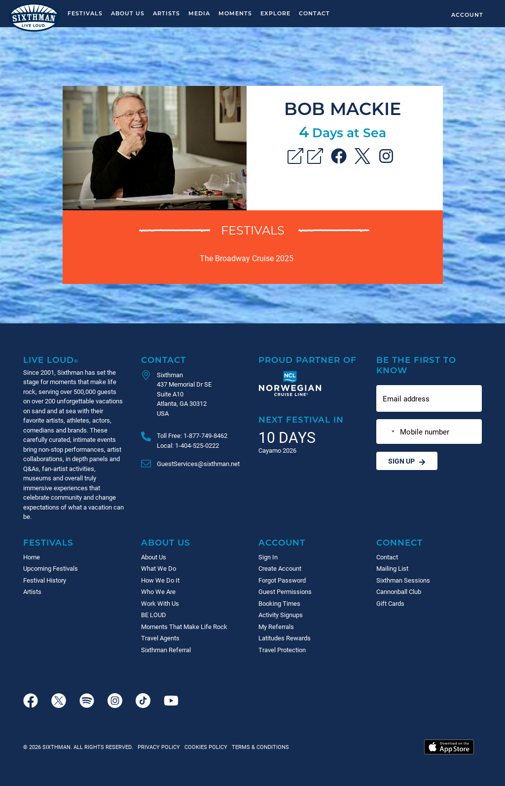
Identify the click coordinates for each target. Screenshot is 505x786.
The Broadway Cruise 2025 (246, 258)
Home (31, 556)
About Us (127, 13)
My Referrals (276, 626)
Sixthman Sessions (403, 580)
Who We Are (158, 591)
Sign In (268, 556)
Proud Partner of (307, 359)
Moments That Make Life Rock (184, 626)
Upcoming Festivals (50, 568)
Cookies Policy (204, 746)
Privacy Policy (159, 746)
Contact (314, 13)
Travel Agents (160, 637)
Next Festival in (301, 419)
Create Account (279, 568)
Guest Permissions (285, 591)
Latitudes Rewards (284, 637)
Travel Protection (282, 649)
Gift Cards (390, 603)
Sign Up (407, 461)
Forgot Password (282, 580)
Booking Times (279, 603)
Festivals (85, 13)
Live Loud (50, 359)
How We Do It (160, 580)
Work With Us (160, 603)
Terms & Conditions (259, 746)
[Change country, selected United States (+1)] (387, 432)
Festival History (44, 580)
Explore (275, 13)
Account (467, 14)
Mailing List (392, 568)
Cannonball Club (398, 591)
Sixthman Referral (166, 649)
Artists (166, 13)
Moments (235, 13)
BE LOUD (153, 614)
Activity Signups (280, 614)
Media (199, 13)
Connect (399, 542)
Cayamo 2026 (277, 450)
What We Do (158, 568)
